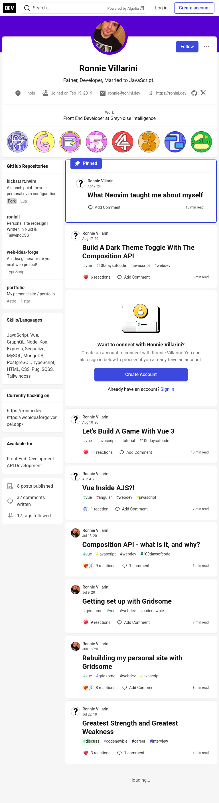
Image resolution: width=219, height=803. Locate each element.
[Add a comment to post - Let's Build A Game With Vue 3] (98, 452)
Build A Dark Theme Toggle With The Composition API (138, 252)
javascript (140, 266)
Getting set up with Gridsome (127, 601)
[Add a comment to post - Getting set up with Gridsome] (97, 622)
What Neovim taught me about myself (145, 195)
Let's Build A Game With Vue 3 (128, 431)
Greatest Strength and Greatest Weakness (130, 727)
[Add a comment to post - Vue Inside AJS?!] (96, 509)
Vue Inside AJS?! (108, 488)
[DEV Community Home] (9, 8)
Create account (194, 8)
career (138, 741)
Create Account (141, 374)
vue (87, 266)
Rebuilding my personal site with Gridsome (132, 662)
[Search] (27, 8)
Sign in (167, 389)
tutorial (127, 441)
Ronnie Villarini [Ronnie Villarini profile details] (101, 181)
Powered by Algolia (126, 8)
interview (159, 741)
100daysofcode (111, 266)
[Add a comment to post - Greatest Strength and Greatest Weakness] (97, 753)
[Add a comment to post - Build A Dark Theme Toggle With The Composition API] (97, 277)
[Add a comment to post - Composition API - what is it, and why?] (99, 566)
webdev (162, 266)
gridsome (92, 611)
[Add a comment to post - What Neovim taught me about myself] (104, 207)
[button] (18, 142)
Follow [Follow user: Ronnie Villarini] (187, 46)
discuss (91, 741)
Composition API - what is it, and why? (141, 545)
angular (104, 497)
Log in (161, 8)
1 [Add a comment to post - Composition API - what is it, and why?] (135, 565)
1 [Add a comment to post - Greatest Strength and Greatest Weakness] (130, 752)
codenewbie (152, 611)
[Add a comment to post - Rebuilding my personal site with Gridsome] (99, 688)
